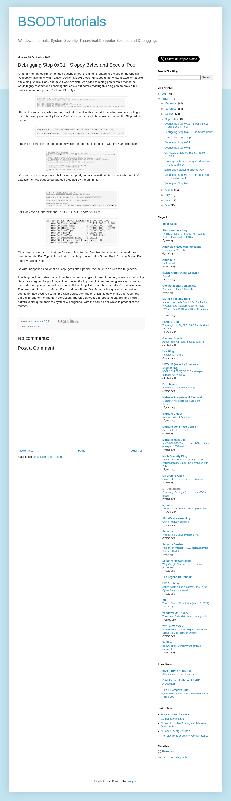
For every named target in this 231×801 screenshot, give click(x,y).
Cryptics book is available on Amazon (183, 479)
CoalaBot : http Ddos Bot (176, 430)
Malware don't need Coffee (179, 426)
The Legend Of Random (177, 577)
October (170, 113)
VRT (165, 599)
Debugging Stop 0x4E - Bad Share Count (188, 132)
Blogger (131, 781)
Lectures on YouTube (174, 250)
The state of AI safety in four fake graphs (185, 616)
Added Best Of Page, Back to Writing (183, 341)
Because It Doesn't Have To (177, 289)
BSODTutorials (62, 21)
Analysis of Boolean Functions (181, 246)
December (171, 103)
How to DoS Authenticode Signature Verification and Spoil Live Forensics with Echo (185, 463)
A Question (168, 683)
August (169, 190)
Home (81, 450)
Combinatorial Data (172, 718)
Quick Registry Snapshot (176, 521)
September (172, 119)
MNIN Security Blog (174, 456)
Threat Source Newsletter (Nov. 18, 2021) (185, 603)
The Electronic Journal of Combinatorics (184, 735)
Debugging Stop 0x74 (177, 142)
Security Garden (172, 544)
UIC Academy (170, 583)
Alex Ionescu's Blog (175, 230)
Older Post (137, 450)
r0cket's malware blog (176, 518)
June (168, 200)
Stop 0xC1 (33, 326)
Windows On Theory (175, 613)
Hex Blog (168, 351)
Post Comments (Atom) (48, 456)
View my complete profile (172, 757)
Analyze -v (168, 259)
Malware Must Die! (174, 439)
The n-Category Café (175, 690)
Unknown (168, 751)
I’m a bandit (169, 384)
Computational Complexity (179, 285)
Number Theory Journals (175, 731)
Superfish (167, 276)
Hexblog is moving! (173, 354)
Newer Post (26, 450)
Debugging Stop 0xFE (177, 183)
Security (167, 531)
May (168, 205)
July (168, 195)
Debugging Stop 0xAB (177, 147)
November (171, 108)
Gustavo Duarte (172, 338)
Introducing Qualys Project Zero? (180, 534)
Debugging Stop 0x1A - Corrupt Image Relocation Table (186, 176)
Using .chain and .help (177, 137)
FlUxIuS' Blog (171, 321)
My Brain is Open (173, 475)
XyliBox (167, 642)
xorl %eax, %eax (172, 626)
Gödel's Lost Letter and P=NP (181, 680)
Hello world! (169, 263)
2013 (165, 98)
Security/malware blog (176, 560)
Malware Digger (172, 413)
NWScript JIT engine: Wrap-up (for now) (184, 508)
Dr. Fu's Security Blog (176, 298)
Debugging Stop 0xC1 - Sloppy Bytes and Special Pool (186, 125)
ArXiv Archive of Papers (175, 714)
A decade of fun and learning (178, 387)
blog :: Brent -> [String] (177, 670)
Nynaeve (167, 505)
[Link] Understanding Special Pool (184, 169)
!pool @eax (169, 223)
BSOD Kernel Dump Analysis (180, 272)
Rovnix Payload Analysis (176, 417)
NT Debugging (171, 488)
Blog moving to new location (178, 674)
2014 (165, 93)
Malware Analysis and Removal (182, 397)
